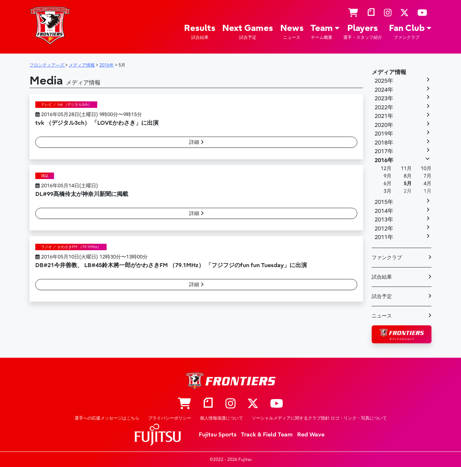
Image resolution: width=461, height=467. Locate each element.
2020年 (384, 125)
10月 (426, 168)
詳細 (196, 142)
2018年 (384, 142)
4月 (427, 183)
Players (362, 32)
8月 (408, 176)
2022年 (384, 107)
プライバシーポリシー (169, 418)
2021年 (384, 116)
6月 (387, 183)
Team (321, 32)
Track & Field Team (267, 434)
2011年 (384, 237)
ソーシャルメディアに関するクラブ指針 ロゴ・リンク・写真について (319, 418)
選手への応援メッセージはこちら (107, 418)
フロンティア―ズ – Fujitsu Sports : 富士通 (50, 25)
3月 (387, 191)
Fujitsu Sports (218, 434)
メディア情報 (389, 72)
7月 (427, 176)
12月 (386, 168)
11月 (406, 168)
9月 (387, 176)
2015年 (384, 202)
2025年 (384, 81)
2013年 (384, 219)
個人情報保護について (221, 418)
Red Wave (311, 434)
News (292, 32)
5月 (408, 183)
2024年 (384, 90)
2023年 (384, 98)
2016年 (384, 160)
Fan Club (407, 32)
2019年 (384, 134)
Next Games (247, 32)
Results (199, 32)
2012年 (384, 228)
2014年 (384, 211)
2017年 (384, 151)
